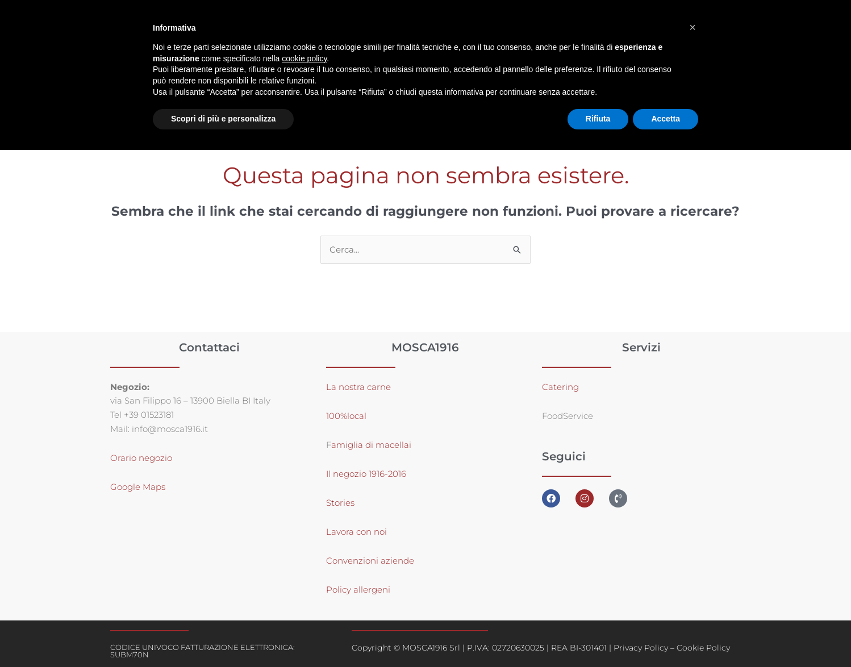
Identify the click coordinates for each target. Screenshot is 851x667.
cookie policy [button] (304, 58)
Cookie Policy (703, 648)
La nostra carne (359, 386)
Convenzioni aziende (370, 560)
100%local (346, 415)
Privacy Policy (641, 648)
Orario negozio (141, 458)
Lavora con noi (356, 531)
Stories (340, 502)
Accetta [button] (665, 118)
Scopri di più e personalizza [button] (223, 118)
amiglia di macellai (371, 444)
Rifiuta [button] (598, 118)
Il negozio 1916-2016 (366, 473)
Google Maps (137, 487)
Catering (560, 386)
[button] (692, 27)
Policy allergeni (358, 589)
